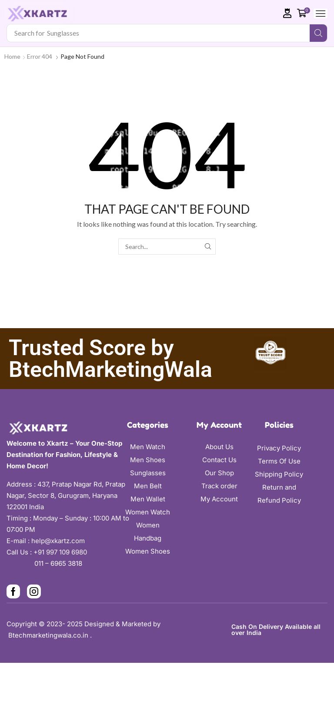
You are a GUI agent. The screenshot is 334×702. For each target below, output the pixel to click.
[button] (287, 13)
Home (12, 56)
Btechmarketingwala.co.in (49, 635)
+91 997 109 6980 (61, 552)
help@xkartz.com (58, 541)
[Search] (318, 33)
